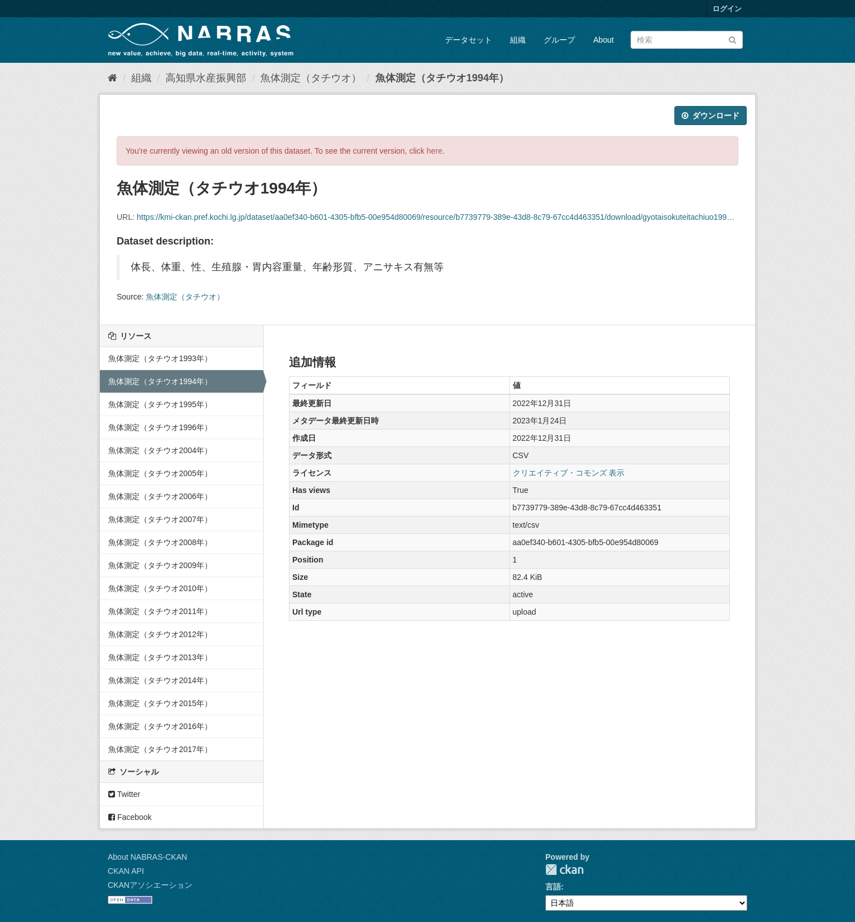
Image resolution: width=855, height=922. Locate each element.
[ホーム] (112, 78)
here (435, 150)
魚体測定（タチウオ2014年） (160, 680)
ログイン (727, 8)
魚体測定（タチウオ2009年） (160, 565)
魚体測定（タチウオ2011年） (160, 611)
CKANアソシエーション (150, 884)
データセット (468, 39)
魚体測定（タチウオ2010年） (160, 588)
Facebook (129, 817)
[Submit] (732, 39)
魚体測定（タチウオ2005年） (160, 473)
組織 (518, 39)
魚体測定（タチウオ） (310, 78)
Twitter (124, 794)
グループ (559, 39)
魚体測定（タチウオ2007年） (160, 519)
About (603, 39)
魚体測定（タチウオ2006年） (160, 496)
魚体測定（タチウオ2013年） (160, 657)
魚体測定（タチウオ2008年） (160, 542)
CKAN (564, 869)
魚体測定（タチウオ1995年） (160, 404)
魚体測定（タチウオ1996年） (160, 427)
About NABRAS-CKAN (147, 856)
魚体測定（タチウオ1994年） (442, 78)
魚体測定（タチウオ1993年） (160, 358)
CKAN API (126, 870)
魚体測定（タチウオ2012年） (160, 634)
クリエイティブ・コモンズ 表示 (569, 472)
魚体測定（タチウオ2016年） (160, 726)
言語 (553, 886)
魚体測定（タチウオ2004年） (160, 450)
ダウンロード (710, 115)
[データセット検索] (687, 40)
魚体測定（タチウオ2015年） (160, 703)
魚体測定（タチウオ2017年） (160, 749)
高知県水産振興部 (206, 78)
